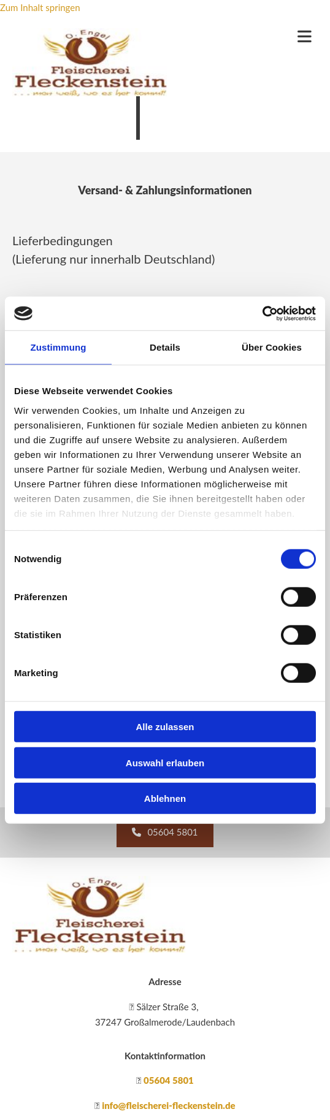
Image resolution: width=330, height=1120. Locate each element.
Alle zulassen (165, 727)
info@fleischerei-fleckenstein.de (169, 1105)
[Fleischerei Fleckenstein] (99, 948)
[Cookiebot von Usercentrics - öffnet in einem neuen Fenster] (262, 313)
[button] (165, 832)
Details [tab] (165, 347)
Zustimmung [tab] (58, 347)
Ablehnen (165, 798)
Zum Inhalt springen (40, 7)
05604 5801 (169, 1080)
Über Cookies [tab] (272, 347)
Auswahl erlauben (165, 762)
